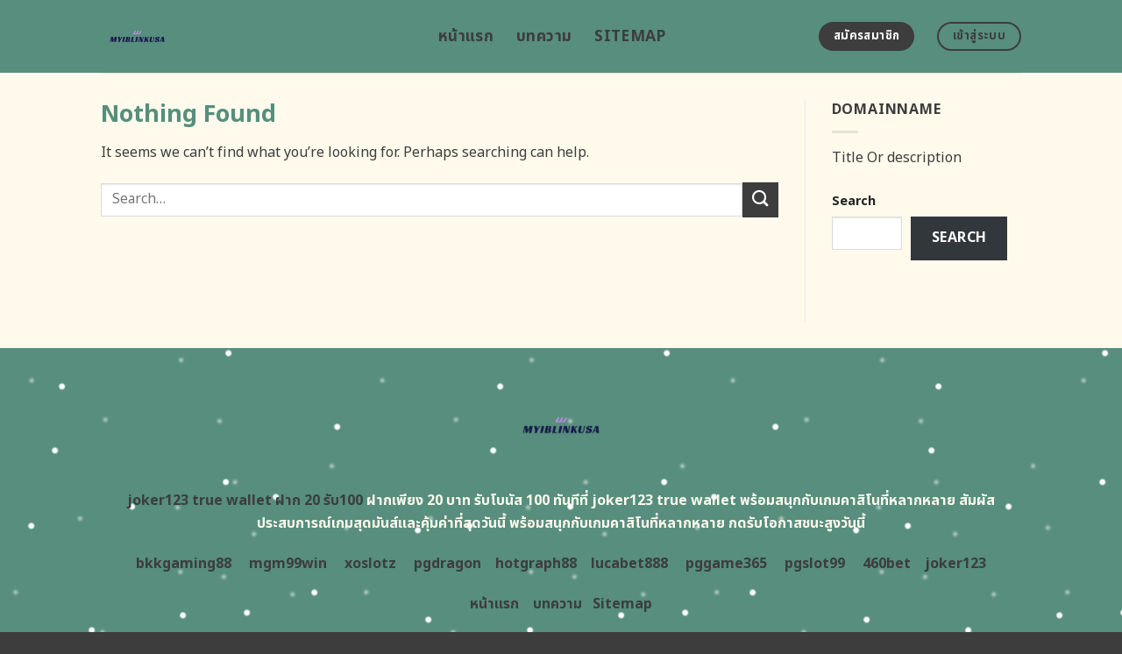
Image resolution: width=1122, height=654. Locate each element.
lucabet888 (629, 563)
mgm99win (288, 563)
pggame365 (726, 563)
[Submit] (760, 199)
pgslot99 (815, 563)
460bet (887, 563)
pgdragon (447, 563)
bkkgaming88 (183, 563)
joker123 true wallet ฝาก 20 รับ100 (245, 500)
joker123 (955, 563)
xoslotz (370, 563)
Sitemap (629, 36)
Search (854, 201)
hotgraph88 (536, 563)
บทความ (544, 36)
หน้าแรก (466, 36)
